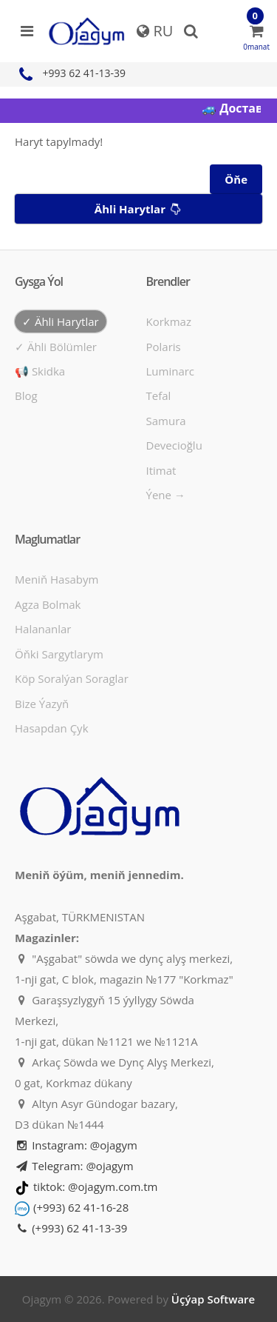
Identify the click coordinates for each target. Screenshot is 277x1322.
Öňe (236, 179)
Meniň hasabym (56, 579)
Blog (26, 395)
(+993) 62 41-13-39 (71, 1228)
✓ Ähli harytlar (60, 321)
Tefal (158, 395)
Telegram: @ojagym (74, 1165)
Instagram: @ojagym (76, 1145)
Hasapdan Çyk (52, 728)
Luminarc (170, 371)
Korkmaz (168, 321)
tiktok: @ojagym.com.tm (95, 1186)
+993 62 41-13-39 (70, 73)
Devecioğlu (174, 445)
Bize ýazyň (42, 703)
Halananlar (43, 628)
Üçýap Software (213, 1299)
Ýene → (165, 494)
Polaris (163, 346)
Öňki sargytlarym (59, 654)
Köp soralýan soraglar (72, 678)
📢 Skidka (40, 371)
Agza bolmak (48, 604)
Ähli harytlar (140, 209)
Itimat (161, 470)
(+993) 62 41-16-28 (81, 1207)
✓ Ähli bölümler (56, 346)
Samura (166, 420)
